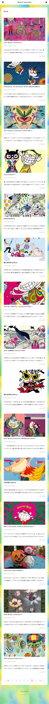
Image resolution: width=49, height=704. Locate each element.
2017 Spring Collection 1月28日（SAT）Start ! (20, 438)
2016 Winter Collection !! (13, 614)
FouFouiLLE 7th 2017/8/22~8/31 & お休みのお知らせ (22, 86)
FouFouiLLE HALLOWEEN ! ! (14, 570)
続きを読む (42, 56)
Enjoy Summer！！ (10, 174)
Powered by (24, 694)
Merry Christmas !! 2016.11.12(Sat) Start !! (19, 526)
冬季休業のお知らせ (10, 482)
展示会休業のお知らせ (11, 262)
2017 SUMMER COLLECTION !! (15, 350)
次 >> (41, 680)
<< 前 (7, 680)
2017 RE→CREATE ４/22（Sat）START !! (18, 306)
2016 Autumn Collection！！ (13, 658)
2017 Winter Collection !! (13, 42)
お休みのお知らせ (9, 218)
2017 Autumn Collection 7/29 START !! (18, 130)
